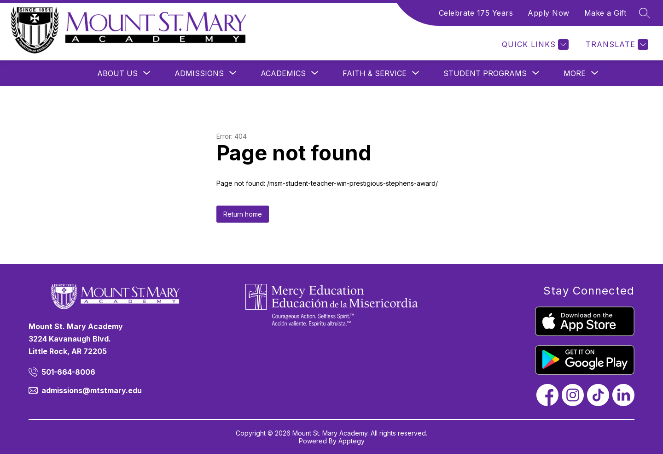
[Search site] (644, 12)
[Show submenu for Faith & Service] (375, 73)
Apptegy (351, 441)
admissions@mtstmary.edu (91, 390)
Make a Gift (605, 13)
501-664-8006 (68, 372)
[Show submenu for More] (575, 73)
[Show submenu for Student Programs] (485, 73)
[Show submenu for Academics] (283, 73)
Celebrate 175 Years (476, 13)
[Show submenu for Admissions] (199, 73)
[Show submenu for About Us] (117, 73)
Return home (242, 214)
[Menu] (520, 44)
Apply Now (549, 13)
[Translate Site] (615, 44)
